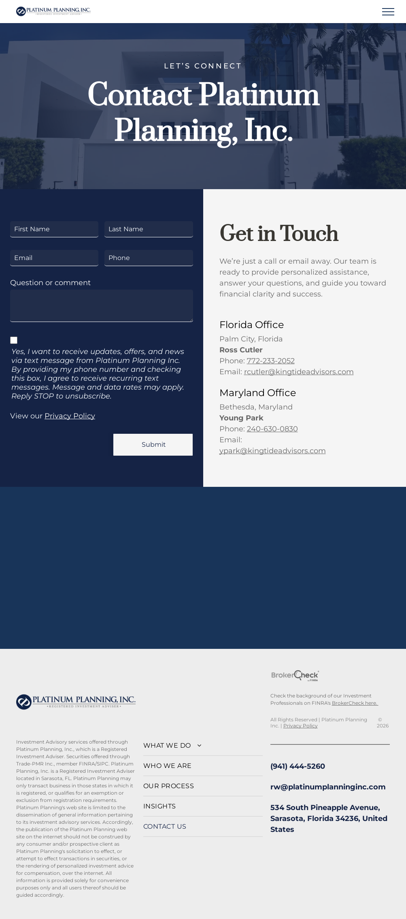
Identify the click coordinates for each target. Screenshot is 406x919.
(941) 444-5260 (297, 766)
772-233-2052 (271, 360)
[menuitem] (203, 746)
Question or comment (50, 282)
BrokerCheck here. (355, 703)
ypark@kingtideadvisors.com (272, 450)
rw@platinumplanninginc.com (328, 787)
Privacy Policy (70, 416)
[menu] (388, 11)
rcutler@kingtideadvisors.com (299, 371)
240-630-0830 (272, 428)
